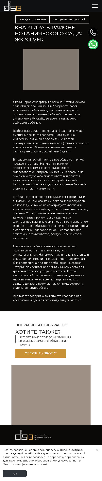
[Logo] (24, 435)
